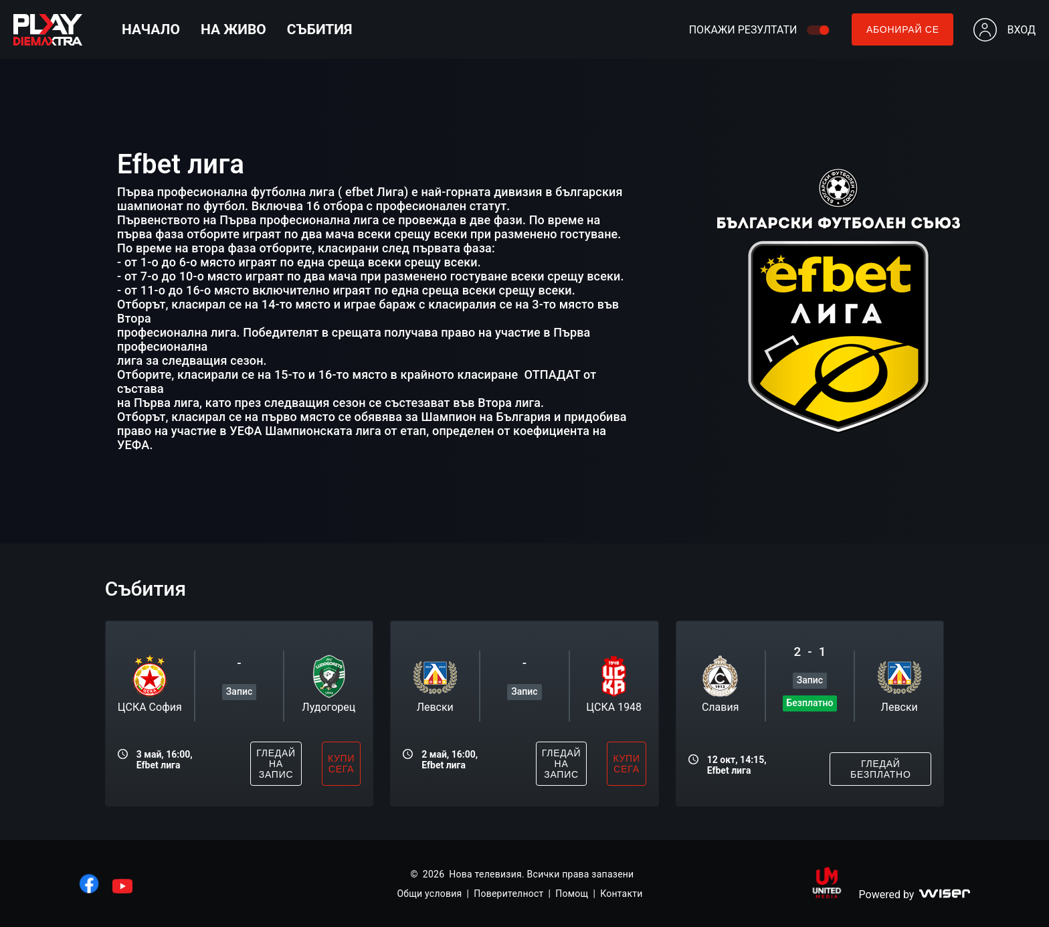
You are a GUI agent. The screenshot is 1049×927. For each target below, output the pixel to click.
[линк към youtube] (122, 886)
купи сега (341, 763)
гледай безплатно (880, 769)
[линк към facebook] (89, 883)
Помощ (571, 893)
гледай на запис (276, 764)
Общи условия (429, 893)
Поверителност (508, 893)
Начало (151, 29)
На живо (233, 29)
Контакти (621, 893)
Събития (320, 29)
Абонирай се (902, 29)
